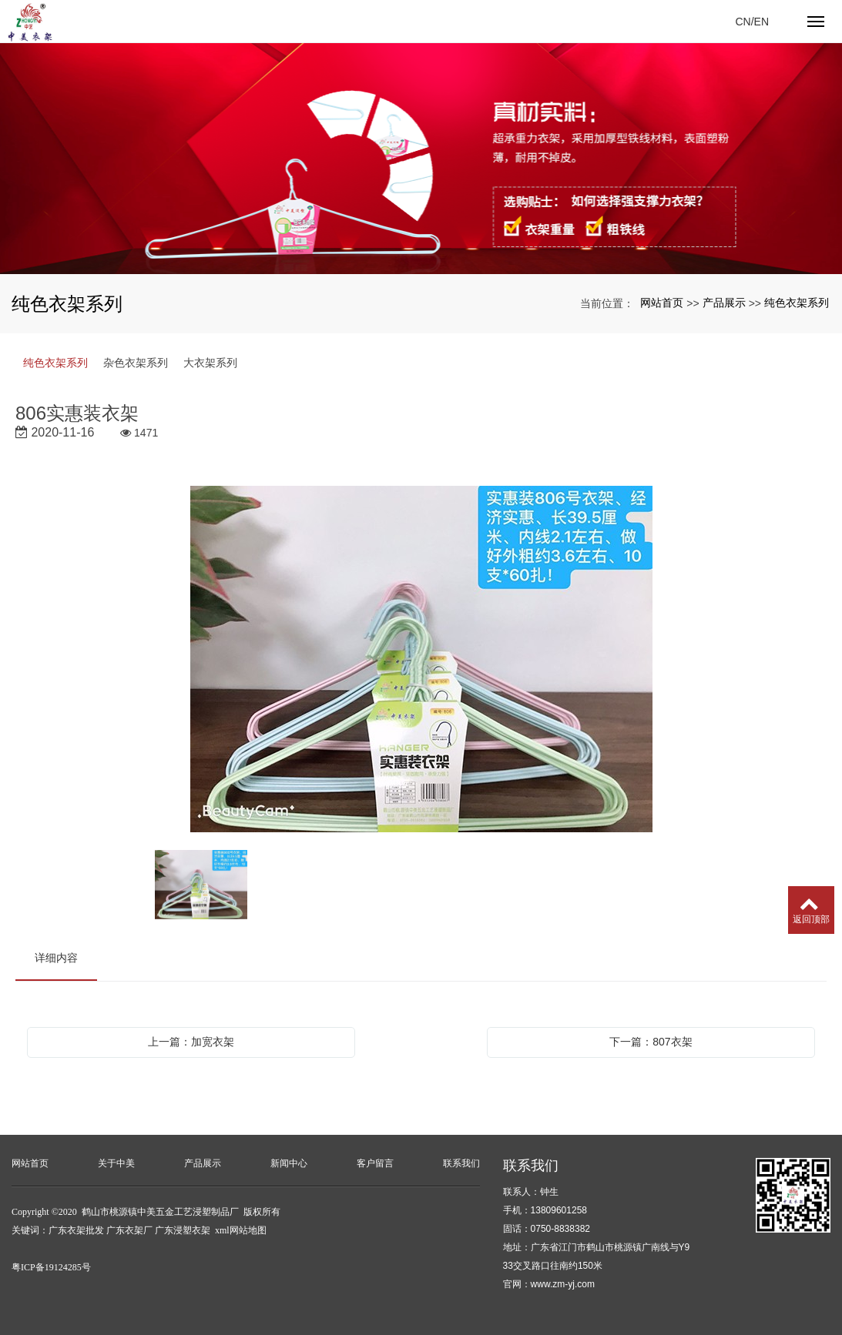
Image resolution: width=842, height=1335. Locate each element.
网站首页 (661, 302)
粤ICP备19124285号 (51, 1267)
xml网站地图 (241, 1230)
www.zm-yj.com (563, 1284)
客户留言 (375, 1163)
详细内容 (56, 958)
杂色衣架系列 (135, 362)
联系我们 (461, 1163)
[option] (421, 660)
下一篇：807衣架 (650, 1042)
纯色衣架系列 (796, 302)
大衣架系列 (210, 362)
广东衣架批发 (76, 1230)
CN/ (744, 21)
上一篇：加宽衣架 (191, 1042)
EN (761, 21)
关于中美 (116, 1163)
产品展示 (724, 302)
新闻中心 (288, 1163)
